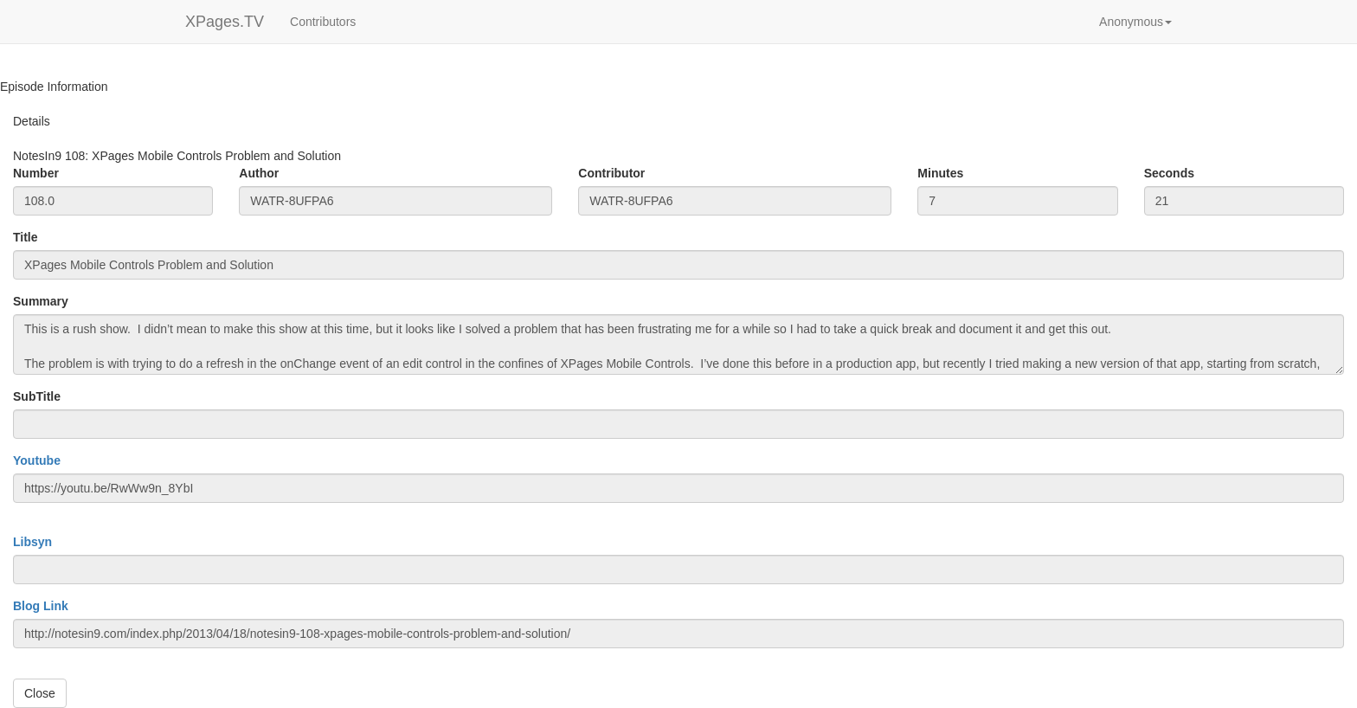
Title (25, 237)
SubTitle (37, 396)
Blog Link (40, 606)
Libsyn (32, 542)
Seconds (1169, 173)
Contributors (323, 22)
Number (36, 173)
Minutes (940, 173)
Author (259, 173)
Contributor (611, 173)
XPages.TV (224, 21)
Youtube (37, 460)
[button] (1135, 21)
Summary (40, 301)
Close (39, 693)
